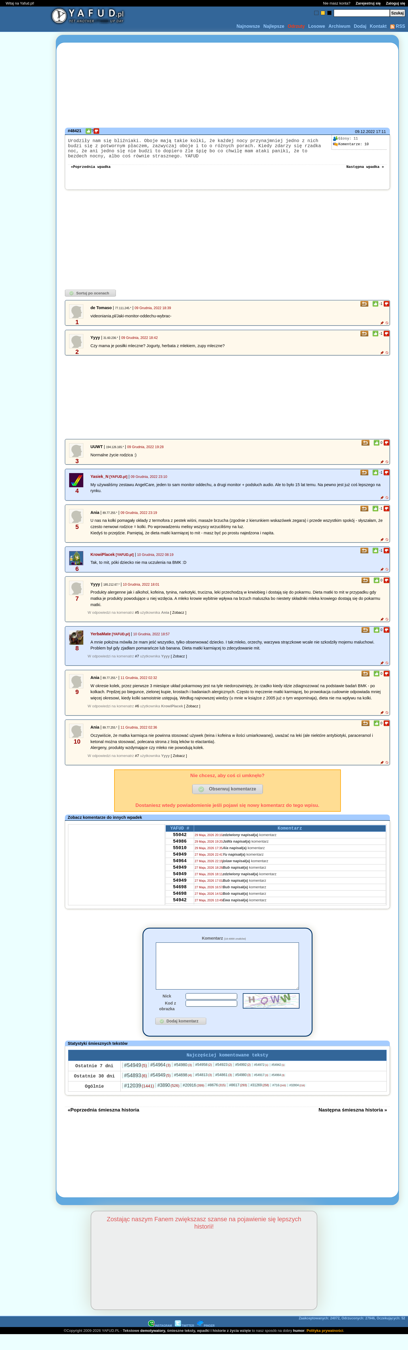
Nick (167, 1010)
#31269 (259, 1100)
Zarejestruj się (368, 3)
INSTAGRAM (160, 1341)
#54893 (135, 1091)
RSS (397, 26)
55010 (179, 858)
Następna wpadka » (365, 171)
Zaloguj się (395, 3)
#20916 (193, 1100)
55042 (179, 842)
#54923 (223, 1080)
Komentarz (224, 944)
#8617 (238, 1100)
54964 (179, 873)
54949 (179, 865)
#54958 (203, 1080)
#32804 (297, 1100)
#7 (137, 662)
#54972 (261, 1080)
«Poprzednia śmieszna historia (103, 1125)
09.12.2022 (365, 131)
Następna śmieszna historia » (352, 1125)
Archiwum (339, 26)
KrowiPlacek (102, 560)
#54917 (261, 1090)
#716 (279, 1100)
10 (351, 144)
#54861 (223, 1090)
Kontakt (378, 26)
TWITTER (184, 1341)
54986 (179, 850)
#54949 (135, 1080)
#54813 (203, 1090)
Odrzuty (296, 26)
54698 (179, 903)
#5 (137, 618)
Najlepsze (273, 26)
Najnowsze (248, 26)
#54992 (242, 1080)
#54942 (278, 1080)
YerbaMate (100, 639)
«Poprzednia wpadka (90, 171)
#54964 (160, 1080)
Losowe (316, 26)
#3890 (168, 1100)
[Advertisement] (25, 675)
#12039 (139, 1101)
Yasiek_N (99, 482)
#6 (137, 712)
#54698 (183, 1090)
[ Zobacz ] (178, 618)
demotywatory (152, 1346)
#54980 (183, 1080)
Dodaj (360, 26)
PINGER (205, 1341)
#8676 (217, 1100)
